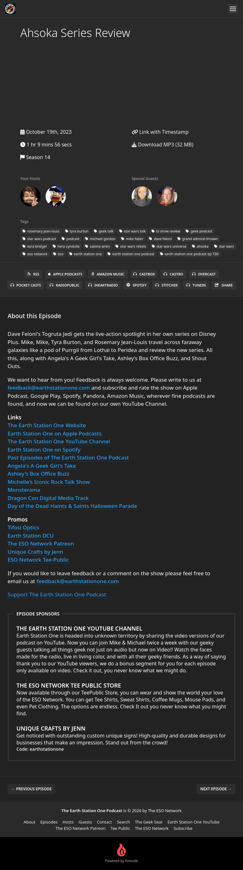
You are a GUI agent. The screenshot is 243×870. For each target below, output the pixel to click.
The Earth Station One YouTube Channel (59, 441)
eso (58, 253)
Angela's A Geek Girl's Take (42, 465)
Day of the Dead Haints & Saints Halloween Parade (72, 505)
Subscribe (183, 828)
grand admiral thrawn (198, 238)
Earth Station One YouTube (193, 822)
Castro (173, 274)
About (29, 822)
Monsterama (24, 489)
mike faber (132, 238)
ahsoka (200, 246)
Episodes (49, 822)
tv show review (166, 231)
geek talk (104, 231)
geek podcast (199, 231)
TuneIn (196, 285)
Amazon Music (107, 274)
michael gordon (100, 238)
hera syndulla (66, 246)
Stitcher (166, 285)
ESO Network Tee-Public (38, 559)
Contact (104, 822)
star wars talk (132, 231)
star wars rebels (130, 246)
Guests (85, 822)
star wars (224, 246)
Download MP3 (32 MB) (162, 144)
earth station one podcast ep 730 (189, 253)
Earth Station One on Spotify (44, 449)
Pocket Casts (25, 285)
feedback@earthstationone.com (49, 387)
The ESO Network (152, 828)
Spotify (136, 285)
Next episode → (216, 789)
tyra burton (76, 231)
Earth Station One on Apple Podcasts (55, 433)
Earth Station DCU (31, 535)
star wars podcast (39, 238)
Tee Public (120, 828)
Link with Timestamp (160, 131)
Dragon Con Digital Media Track (48, 498)
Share (224, 285)
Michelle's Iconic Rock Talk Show (49, 481)
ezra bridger (34, 246)
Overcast (203, 274)
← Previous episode (31, 789)
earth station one (85, 253)
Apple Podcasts (65, 274)
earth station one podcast (131, 253)
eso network (34, 253)
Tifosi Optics (23, 527)
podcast (70, 238)
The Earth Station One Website (47, 425)
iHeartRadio (103, 285)
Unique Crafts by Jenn (35, 551)
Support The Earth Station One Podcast (57, 594)
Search (123, 822)
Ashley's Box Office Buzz (38, 473)
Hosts (68, 822)
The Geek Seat (149, 822)
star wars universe (169, 246)
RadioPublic (64, 285)
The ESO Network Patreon (41, 543)
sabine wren (97, 246)
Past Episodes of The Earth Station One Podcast (68, 457)
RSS (33, 274)
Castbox (144, 274)
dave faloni (160, 238)
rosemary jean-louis (40, 231)
